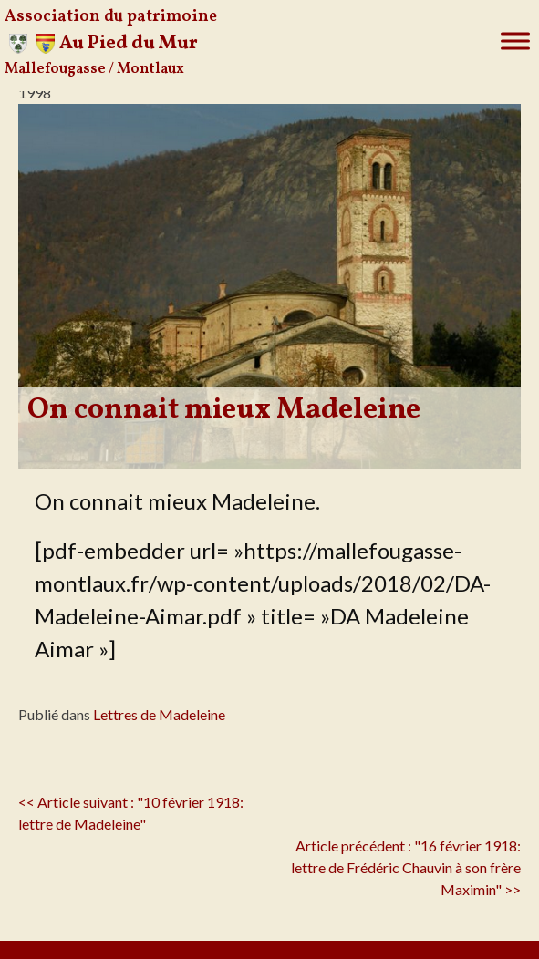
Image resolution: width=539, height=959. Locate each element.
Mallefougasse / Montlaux (94, 69)
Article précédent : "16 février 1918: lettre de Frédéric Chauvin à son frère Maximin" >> (406, 867)
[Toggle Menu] (515, 40)
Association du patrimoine (111, 16)
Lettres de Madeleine (159, 714)
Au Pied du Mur (128, 43)
